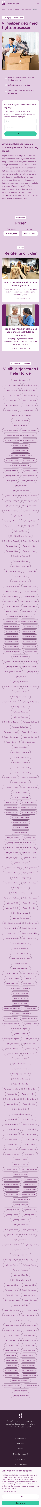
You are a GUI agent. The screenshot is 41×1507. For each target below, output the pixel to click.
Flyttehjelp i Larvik (11, 802)
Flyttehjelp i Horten (30, 687)
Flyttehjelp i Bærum (30, 476)
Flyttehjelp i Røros (12, 1054)
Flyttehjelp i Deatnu (20, 486)
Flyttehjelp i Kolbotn (21, 747)
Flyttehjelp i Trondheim (12, 1245)
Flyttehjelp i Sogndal (11, 1139)
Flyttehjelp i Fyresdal (29, 591)
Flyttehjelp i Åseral (28, 1365)
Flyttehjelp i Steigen (11, 1169)
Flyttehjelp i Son (11, 1149)
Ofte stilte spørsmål (20, 1454)
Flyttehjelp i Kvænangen (20, 797)
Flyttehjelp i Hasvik (29, 647)
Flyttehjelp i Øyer (31, 1386)
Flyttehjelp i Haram (29, 642)
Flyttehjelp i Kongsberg (20, 752)
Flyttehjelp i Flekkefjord (20, 566)
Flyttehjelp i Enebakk (30, 521)
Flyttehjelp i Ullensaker (21, 1275)
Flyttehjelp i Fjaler (12, 551)
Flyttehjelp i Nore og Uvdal (20, 958)
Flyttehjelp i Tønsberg (20, 1270)
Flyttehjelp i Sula (12, 1195)
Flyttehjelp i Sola (11, 1144)
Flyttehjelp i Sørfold (11, 1230)
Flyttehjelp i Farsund (11, 541)
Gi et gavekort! (20, 1459)
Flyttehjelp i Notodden (20, 963)
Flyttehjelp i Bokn (29, 461)
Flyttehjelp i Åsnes (11, 1370)
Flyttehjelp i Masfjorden (20, 878)
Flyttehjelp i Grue (12, 631)
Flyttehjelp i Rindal (30, 1024)
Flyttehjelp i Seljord (12, 1099)
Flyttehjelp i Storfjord (11, 1184)
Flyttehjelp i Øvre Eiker (12, 1386)
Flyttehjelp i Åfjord (29, 1350)
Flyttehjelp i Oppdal (30, 973)
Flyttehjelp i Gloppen (29, 611)
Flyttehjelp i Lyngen (11, 858)
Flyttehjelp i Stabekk (12, 1154)
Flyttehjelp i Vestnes (29, 1315)
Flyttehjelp (27, 9)
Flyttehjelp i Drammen (29, 496)
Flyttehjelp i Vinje (31, 1330)
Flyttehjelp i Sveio (30, 1210)
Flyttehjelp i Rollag (12, 1044)
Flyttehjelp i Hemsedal (12, 662)
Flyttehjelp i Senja (29, 1099)
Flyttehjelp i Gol (12, 616)
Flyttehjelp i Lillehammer (20, 817)
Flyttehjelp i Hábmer (20, 707)
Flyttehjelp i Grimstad (11, 626)
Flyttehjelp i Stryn (30, 1189)
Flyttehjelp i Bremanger (20, 466)
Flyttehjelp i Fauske (30, 541)
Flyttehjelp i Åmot (28, 1360)
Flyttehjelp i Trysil (31, 1245)
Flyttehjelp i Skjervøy (30, 1124)
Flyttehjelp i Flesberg (12, 571)
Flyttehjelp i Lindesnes (20, 833)
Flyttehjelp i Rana (31, 1009)
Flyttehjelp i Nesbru (11, 928)
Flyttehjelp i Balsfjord (29, 430)
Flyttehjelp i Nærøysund (20, 968)
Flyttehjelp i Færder (11, 596)
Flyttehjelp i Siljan (29, 1104)
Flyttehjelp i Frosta (29, 586)
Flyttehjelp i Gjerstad (11, 606)
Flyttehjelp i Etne (30, 526)
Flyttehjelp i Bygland (30, 471)
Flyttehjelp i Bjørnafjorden (20, 456)
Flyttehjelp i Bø (11, 481)
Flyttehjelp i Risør (31, 1039)
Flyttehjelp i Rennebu (11, 1024)
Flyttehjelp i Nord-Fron (20, 948)
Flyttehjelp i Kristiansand (20, 767)
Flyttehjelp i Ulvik (30, 1285)
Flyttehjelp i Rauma (10, 1019)
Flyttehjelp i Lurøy (29, 848)
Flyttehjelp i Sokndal (30, 1139)
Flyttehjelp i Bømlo (28, 481)
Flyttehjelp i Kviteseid (11, 787)
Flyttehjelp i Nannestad (12, 923)
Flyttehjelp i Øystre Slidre (20, 1396)
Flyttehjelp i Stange (20, 1159)
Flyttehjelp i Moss (29, 903)
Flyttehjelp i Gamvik (30, 596)
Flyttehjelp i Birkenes (20, 445)
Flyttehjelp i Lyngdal (29, 853)
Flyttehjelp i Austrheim (20, 425)
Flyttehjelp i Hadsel (11, 636)
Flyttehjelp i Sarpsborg (12, 1089)
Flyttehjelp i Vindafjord (12, 1330)
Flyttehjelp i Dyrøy (30, 501)
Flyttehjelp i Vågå (29, 1340)
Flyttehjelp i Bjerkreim (20, 450)
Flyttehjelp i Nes (31, 923)
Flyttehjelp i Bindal (29, 440)
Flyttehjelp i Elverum (11, 521)
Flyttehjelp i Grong (30, 626)
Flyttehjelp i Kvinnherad (20, 782)
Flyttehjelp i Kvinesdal (29, 777)
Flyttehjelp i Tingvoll (30, 1230)
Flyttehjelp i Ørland (12, 1376)
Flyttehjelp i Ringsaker (12, 1039)
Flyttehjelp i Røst (29, 1054)
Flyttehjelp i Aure (11, 410)
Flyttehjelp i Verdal (30, 1310)
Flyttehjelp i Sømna (29, 1215)
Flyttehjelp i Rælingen (11, 1049)
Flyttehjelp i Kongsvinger (20, 757)
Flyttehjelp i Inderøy (30, 722)
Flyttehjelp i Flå (30, 571)
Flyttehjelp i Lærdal (30, 858)
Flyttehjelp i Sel (12, 1094)
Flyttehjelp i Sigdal (12, 1104)
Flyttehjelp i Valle (12, 1295)
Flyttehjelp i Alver (12, 390)
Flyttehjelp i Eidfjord (29, 506)
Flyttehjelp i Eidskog (11, 511)
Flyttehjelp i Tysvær (30, 1265)
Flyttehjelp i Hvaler (10, 702)
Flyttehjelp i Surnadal (12, 1210)
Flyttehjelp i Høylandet (20, 717)
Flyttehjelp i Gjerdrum (29, 601)
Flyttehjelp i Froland (12, 586)
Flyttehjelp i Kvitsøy (30, 787)
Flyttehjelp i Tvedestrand (20, 1255)
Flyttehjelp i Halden (29, 636)
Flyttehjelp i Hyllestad (29, 702)
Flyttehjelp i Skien (28, 1119)
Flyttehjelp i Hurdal (20, 692)
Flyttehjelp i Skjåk (30, 1129)
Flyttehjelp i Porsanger (20, 998)
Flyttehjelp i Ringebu (20, 1029)
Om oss (20, 1443)
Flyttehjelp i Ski (12, 1119)
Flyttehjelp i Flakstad (20, 556)
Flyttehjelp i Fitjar (29, 546)
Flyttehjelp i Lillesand (20, 823)
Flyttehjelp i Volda (12, 1335)
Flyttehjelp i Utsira (11, 1290)
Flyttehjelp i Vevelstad (13, 1325)
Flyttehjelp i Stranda (12, 1189)
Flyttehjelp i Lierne (28, 812)
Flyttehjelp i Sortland (28, 1149)
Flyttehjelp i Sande (20, 1069)
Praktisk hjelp (19, 9)
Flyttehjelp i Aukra (29, 405)
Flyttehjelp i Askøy (11, 405)
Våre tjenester (20, 1438)
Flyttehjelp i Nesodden (29, 933)
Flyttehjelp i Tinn (12, 1235)
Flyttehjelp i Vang (29, 1295)
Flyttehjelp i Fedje (12, 546)
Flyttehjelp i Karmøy (30, 737)
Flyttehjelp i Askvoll (29, 400)
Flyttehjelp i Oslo (29, 983)
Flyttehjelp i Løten (30, 868)
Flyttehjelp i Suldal (28, 1195)
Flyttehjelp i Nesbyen (29, 928)
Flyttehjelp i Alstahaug (12, 385)
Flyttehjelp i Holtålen (11, 687)
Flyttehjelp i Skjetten (12, 1129)
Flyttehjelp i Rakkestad (12, 1009)
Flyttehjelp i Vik (30, 1325)
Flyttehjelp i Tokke (28, 1235)
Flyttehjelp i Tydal (11, 1260)
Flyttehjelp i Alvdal (30, 385)
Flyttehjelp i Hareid (11, 647)
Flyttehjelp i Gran (28, 616)
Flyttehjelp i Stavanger (20, 1164)
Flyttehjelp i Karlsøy (11, 737)
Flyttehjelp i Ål (11, 1355)
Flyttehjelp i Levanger (28, 807)
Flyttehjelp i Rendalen (29, 1019)
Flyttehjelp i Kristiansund (20, 772)
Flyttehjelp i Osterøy (20, 988)
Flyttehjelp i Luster (11, 853)
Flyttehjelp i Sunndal (20, 1200)
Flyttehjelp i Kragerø (20, 762)
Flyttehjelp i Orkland (13, 978)
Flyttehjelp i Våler (12, 1345)
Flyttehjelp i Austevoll (20, 420)
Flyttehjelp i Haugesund (12, 652)
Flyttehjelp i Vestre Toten (20, 1320)
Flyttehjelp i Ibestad (11, 722)
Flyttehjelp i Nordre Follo (20, 953)
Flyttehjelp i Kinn (12, 742)
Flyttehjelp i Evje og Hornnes (20, 536)
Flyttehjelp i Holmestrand (20, 682)
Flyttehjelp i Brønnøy (11, 471)
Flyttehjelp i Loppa (12, 843)
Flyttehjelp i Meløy (29, 883)
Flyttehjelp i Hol (31, 672)
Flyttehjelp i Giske (10, 601)
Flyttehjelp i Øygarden (20, 1391)
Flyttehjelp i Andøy (28, 390)
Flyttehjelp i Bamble (12, 435)
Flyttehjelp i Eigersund (20, 516)
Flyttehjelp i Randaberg (20, 1014)
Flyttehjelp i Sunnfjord (20, 1205)
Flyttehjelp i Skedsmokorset (20, 1114)
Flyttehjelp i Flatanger (20, 561)
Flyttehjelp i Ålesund (28, 1355)
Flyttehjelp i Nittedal (12, 938)
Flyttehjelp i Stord (31, 1179)
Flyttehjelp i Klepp (28, 742)
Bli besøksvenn (21, 1464)
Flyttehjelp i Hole (20, 677)
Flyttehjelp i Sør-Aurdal (21, 1225)
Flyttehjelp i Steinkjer (29, 1169)
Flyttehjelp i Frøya (11, 591)
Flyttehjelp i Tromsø (20, 1240)
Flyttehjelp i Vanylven (12, 1300)
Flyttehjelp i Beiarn (29, 435)
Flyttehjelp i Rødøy (30, 1049)
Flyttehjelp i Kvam (10, 777)
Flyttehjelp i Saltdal (20, 1059)
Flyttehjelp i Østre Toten (20, 1381)
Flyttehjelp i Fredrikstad (20, 581)
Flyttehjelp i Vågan (12, 1340)
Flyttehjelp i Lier (11, 812)
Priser (20, 1449)
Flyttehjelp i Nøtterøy (11, 973)
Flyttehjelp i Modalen (11, 898)
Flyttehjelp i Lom (30, 838)
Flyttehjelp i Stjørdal (21, 1174)
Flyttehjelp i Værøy (11, 1350)
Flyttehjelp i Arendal (12, 395)
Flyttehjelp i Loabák (12, 838)
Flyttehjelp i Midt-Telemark (20, 893)
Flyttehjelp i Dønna (11, 506)
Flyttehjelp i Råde (29, 1044)
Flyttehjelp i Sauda (30, 1089)
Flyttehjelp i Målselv (11, 908)
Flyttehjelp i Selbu (28, 1094)
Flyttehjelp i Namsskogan (21, 918)
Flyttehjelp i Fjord (29, 551)
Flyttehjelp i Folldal (20, 576)
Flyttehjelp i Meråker (20, 888)
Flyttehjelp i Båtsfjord (11, 476)
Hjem (3, 9)
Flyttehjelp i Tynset (29, 1260)
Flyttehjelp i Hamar (11, 642)
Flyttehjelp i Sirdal (20, 1109)
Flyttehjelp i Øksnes (29, 1370)
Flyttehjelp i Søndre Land (20, 1220)
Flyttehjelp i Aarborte (20, 380)
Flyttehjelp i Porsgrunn (20, 1003)
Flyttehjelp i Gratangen (29, 621)
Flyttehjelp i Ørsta (29, 1376)
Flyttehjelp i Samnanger (20, 1064)
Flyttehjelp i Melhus (12, 883)
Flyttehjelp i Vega (30, 1300)
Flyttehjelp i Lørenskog (12, 868)
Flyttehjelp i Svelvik (11, 1215)
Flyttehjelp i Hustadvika (20, 697)
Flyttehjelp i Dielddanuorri (21, 491)
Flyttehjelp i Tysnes (11, 1265)
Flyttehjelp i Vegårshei (20, 1305)
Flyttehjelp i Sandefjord (20, 1074)
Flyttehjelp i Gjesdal (30, 606)
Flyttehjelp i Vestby (11, 1315)
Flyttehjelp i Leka (11, 807)
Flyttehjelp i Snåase (29, 1134)
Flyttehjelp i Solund (28, 1144)
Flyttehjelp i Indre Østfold (20, 727)
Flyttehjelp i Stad (30, 1154)
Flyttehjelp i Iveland (10, 732)
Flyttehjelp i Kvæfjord (20, 792)
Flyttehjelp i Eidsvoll (30, 511)
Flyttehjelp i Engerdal (12, 526)
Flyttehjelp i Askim (11, 400)
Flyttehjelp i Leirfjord (29, 802)
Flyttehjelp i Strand (30, 1184)
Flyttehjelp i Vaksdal (29, 1290)
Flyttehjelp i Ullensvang (20, 1280)
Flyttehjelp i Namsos (20, 913)
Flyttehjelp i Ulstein (12, 1285)
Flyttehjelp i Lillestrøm (20, 828)
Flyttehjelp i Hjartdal (29, 667)
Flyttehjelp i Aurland (29, 410)
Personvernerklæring (9, 1491)
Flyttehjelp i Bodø (12, 461)
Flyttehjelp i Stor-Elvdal (12, 1179)
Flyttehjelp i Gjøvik (11, 611)
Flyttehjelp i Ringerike (20, 1034)
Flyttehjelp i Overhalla (20, 993)
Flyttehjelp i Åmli (12, 1360)
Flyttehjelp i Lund (29, 843)
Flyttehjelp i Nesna (10, 933)
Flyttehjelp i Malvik (11, 873)
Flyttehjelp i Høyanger (20, 712)
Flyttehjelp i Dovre (10, 496)
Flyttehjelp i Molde (12, 903)
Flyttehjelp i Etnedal (20, 531)
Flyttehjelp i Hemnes (20, 657)
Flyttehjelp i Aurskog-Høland (21, 415)
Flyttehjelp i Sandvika (20, 1084)
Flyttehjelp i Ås (12, 1365)
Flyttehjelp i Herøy (30, 662)
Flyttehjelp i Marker (29, 873)
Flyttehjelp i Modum (30, 898)
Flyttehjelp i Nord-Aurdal (20, 943)
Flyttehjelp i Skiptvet (11, 1124)
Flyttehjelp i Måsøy (29, 908)
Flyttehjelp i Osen (12, 983)
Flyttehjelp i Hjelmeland (12, 672)
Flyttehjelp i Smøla (11, 1134)
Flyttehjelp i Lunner (12, 848)
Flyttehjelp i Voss (29, 1335)
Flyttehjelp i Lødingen (20, 863)
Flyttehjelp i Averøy (11, 430)
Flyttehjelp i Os (30, 978)
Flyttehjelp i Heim (31, 652)
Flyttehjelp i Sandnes (20, 1079)
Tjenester (10, 9)
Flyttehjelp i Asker (30, 395)
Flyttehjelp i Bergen (12, 440)
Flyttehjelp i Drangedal (12, 501)
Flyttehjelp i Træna (20, 1250)
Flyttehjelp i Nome (29, 938)
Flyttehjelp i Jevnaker (29, 732)
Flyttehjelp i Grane (10, 621)
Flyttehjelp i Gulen (29, 631)
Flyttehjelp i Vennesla (11, 1310)
